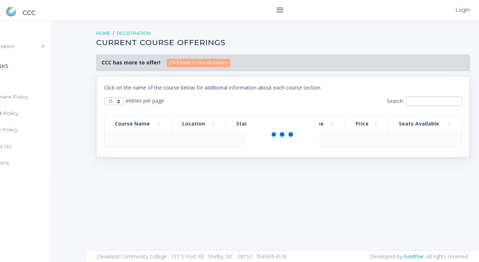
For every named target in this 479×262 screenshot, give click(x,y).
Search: (395, 101)
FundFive (413, 256)
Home (103, 33)
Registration (134, 33)
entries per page (145, 100)
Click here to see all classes (198, 63)
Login (462, 10)
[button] (159, 123)
